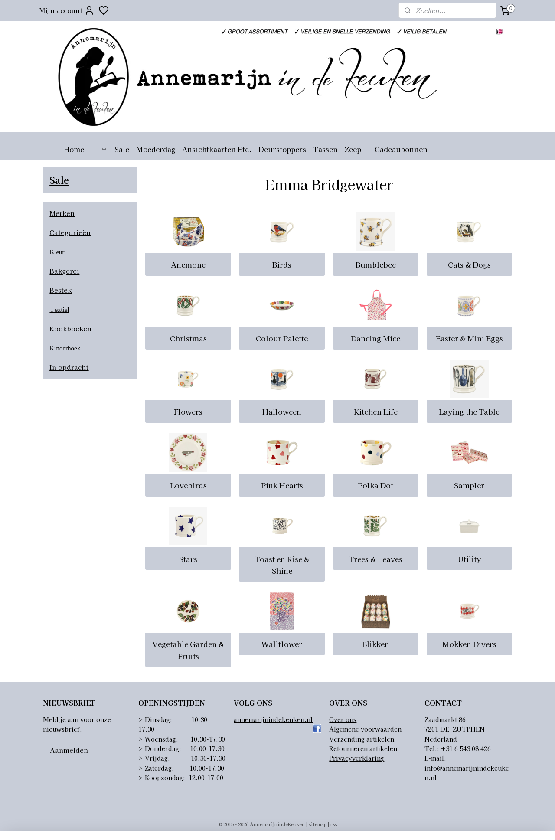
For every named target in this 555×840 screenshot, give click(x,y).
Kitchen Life (375, 411)
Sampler (469, 485)
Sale (121, 149)
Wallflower (281, 643)
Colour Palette (282, 338)
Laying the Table (469, 411)
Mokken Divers (469, 643)
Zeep (353, 149)
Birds (281, 264)
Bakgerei (64, 270)
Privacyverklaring (356, 758)
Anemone (188, 264)
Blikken (375, 643)
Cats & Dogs (468, 264)
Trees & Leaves (375, 558)
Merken (62, 213)
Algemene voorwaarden (365, 729)
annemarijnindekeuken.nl (273, 719)
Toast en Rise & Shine (281, 564)
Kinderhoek (64, 348)
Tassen (325, 149)
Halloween (281, 411)
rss (333, 823)
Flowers (188, 411)
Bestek (60, 289)
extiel (62, 309)
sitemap (317, 823)
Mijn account (67, 10)
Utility (468, 558)
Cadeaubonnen (401, 149)
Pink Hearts (282, 485)
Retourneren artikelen (363, 748)
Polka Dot (375, 485)
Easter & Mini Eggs (469, 338)
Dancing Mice (375, 338)
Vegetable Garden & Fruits (188, 649)
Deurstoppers (282, 149)
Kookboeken (70, 328)
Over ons (342, 719)
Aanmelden (69, 750)
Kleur (56, 251)
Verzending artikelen (361, 739)
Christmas (188, 338)
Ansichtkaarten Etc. (216, 149)
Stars (188, 558)
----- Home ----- (78, 149)
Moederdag (155, 149)
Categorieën (70, 232)
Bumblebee (375, 264)
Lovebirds (188, 485)
